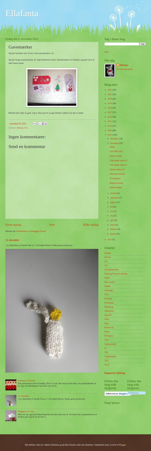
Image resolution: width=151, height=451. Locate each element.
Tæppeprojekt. (110, 356)
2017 (110, 112)
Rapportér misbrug (114, 373)
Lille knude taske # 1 (118, 165)
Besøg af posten (116, 183)
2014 (110, 126)
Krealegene (109, 303)
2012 (110, 135)
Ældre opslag (90, 224)
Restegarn (108, 336)
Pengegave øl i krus (26, 411)
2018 (110, 108)
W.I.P (106, 365)
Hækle (107, 278)
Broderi (107, 253)
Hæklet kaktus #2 (117, 169)
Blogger (122, 445)
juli (112, 207)
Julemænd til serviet (26, 380)
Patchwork (108, 327)
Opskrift (107, 315)
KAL (106, 294)
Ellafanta (21, 13)
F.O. (26, 128)
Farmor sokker (116, 156)
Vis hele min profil (125, 69)
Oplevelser (109, 311)
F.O (106, 261)
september (114, 198)
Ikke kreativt (109, 282)
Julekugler (108, 290)
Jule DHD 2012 (116, 151)
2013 (110, 130)
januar (113, 234)
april (112, 220)
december (114, 139)
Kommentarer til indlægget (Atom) (31, 231)
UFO (106, 360)
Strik (106, 340)
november (114, 143)
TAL (106, 352)
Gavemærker (115, 178)
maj (112, 216)
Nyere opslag (13, 224)
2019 (110, 103)
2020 (110, 99)
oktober (113, 193)
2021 (110, 94)
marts (112, 225)
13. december (12, 240)
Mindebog (108, 307)
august (113, 202)
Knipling (108, 298)
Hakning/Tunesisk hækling (115, 274)
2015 (110, 121)
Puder (112, 147)
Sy (105, 348)
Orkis (106, 319)
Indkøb (107, 286)
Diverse (20, 128)
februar (113, 229)
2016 (110, 117)
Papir (106, 323)
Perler (107, 332)
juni (112, 211)
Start (52, 224)
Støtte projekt (110, 344)
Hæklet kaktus (116, 187)
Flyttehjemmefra (111, 270)
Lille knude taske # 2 (118, 160)
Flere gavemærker (117, 174)
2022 (110, 90)
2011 (110, 239)
